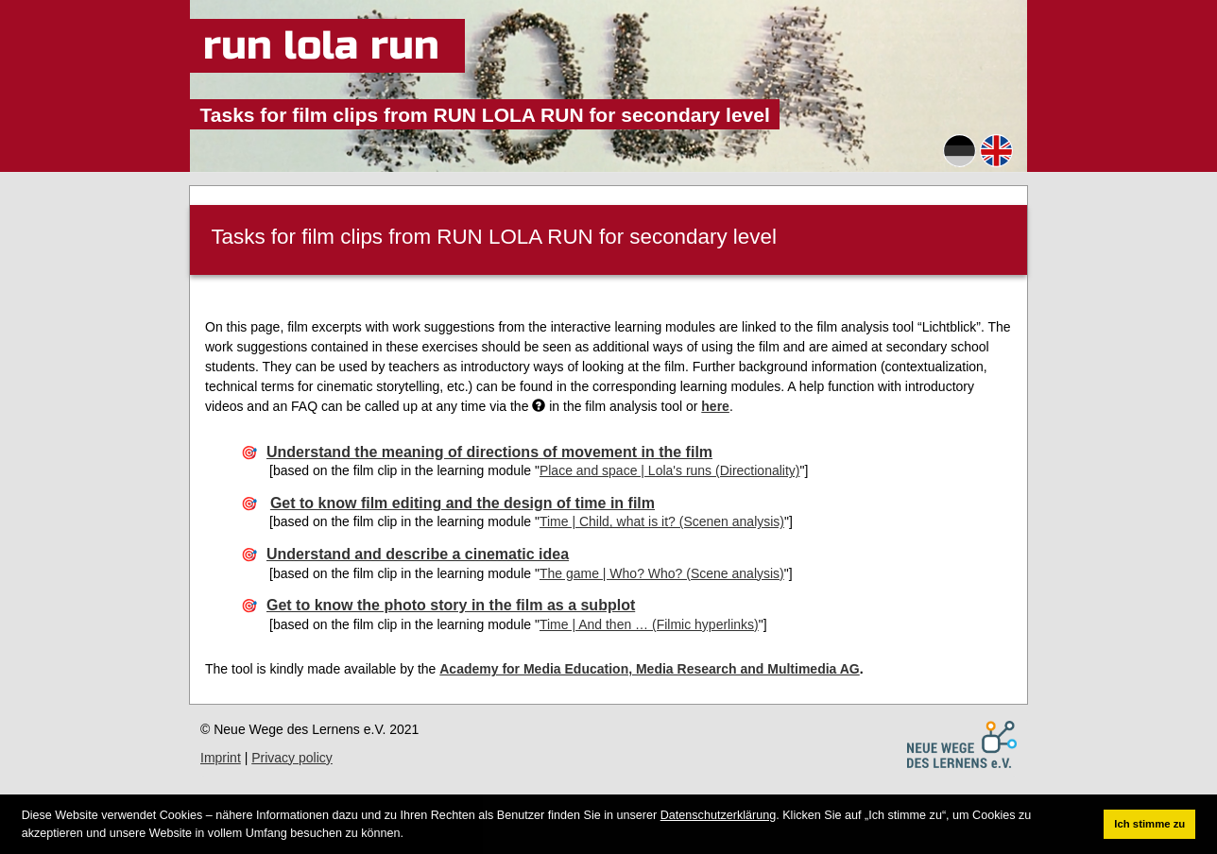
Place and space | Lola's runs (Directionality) (670, 470)
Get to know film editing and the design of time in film (462, 503)
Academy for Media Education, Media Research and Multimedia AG (649, 668)
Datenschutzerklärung (718, 815)
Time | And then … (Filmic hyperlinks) (649, 624)
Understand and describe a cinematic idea (417, 554)
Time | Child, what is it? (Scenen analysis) (662, 521)
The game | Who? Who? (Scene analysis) (662, 573)
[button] (409, 833)
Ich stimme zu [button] (1149, 823)
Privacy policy (292, 757)
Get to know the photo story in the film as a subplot (450, 605)
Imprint (220, 757)
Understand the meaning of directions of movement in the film (489, 452)
